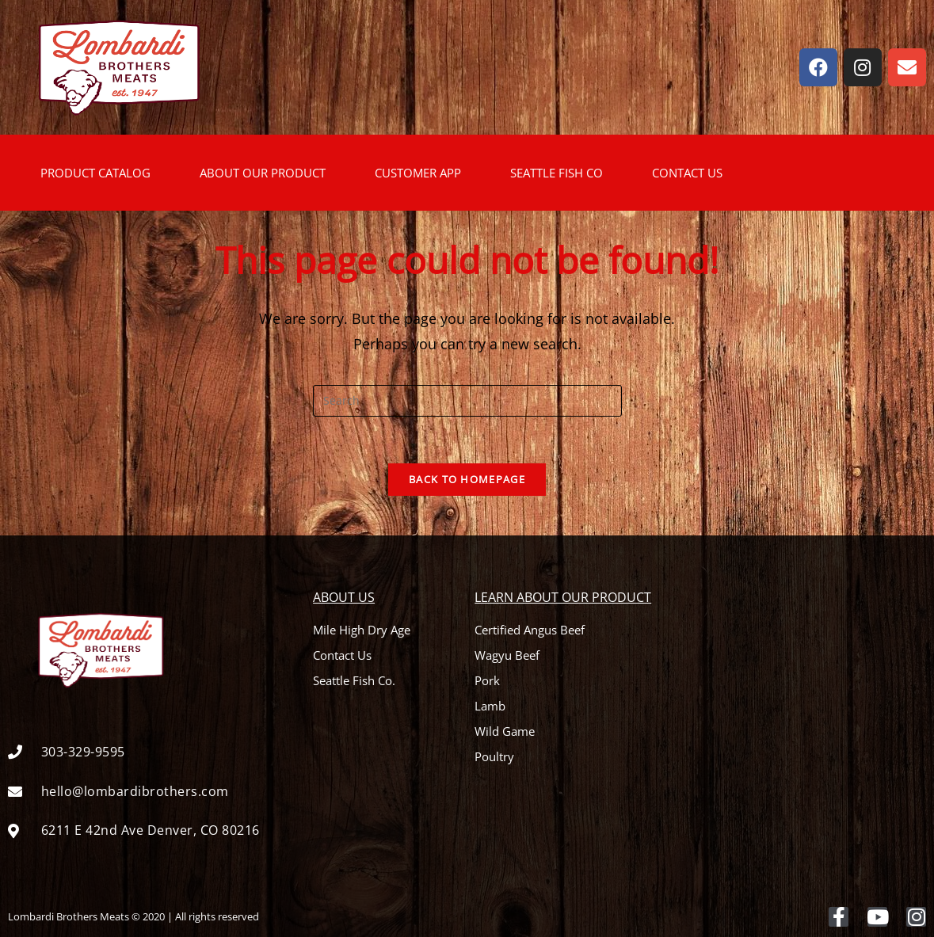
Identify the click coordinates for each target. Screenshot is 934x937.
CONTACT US (687, 173)
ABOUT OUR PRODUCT (263, 173)
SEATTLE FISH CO (556, 173)
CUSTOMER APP (418, 173)
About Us (344, 598)
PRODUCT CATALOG (95, 173)
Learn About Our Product (563, 598)
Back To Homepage (467, 480)
